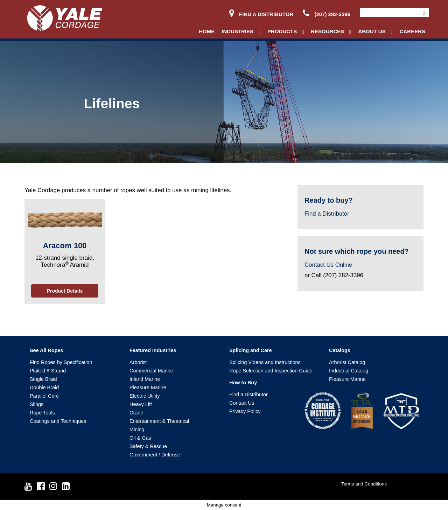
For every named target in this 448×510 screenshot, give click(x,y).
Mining (137, 429)
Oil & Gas (140, 438)
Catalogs (339, 350)
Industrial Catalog (348, 370)
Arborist (138, 362)
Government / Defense (155, 454)
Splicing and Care (250, 350)
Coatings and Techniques (58, 421)
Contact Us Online (328, 264)
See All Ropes (46, 350)
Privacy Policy (245, 411)
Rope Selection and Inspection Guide (271, 370)
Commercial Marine (151, 370)
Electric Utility (145, 396)
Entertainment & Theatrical (159, 421)
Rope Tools (42, 412)
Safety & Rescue (148, 446)
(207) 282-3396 (326, 14)
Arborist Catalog (347, 362)
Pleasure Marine (148, 387)
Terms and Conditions (364, 484)
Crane (136, 412)
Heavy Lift (141, 404)
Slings (36, 404)
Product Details (65, 291)
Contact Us (241, 403)
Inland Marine (145, 379)
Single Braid (43, 379)
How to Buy (243, 382)
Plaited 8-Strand (48, 370)
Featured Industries (153, 350)
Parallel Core (44, 396)
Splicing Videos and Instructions (265, 362)
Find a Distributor (261, 14)
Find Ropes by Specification (61, 362)
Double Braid (44, 387)
